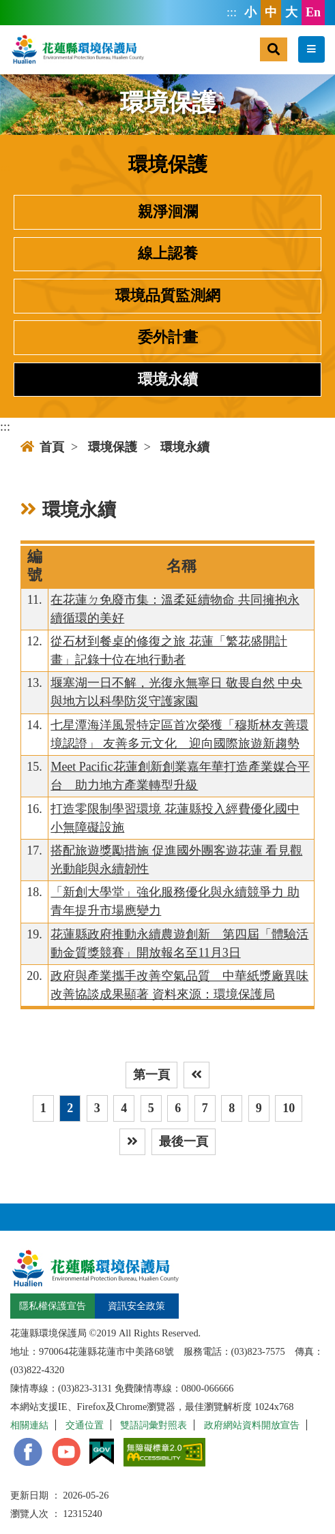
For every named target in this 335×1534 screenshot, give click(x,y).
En (313, 12)
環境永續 (168, 379)
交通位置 (84, 1425)
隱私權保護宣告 (52, 1305)
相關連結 (29, 1425)
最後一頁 (183, 1141)
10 (288, 1108)
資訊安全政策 (136, 1305)
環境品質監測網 (167, 296)
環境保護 (112, 447)
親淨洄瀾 (168, 212)
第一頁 (151, 1075)
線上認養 (168, 253)
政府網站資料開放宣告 (252, 1425)
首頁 (42, 447)
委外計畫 (168, 337)
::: (232, 12)
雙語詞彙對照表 (153, 1425)
